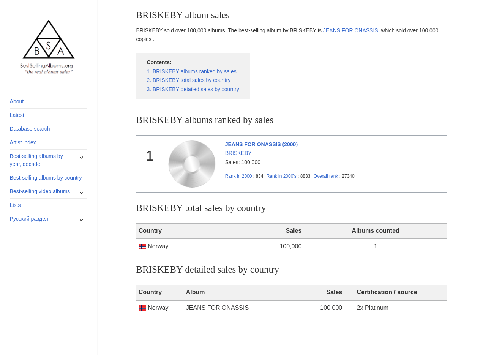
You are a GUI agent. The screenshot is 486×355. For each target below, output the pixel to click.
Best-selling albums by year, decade (36, 160)
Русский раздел (29, 219)
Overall (326, 176)
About (17, 101)
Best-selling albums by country (46, 178)
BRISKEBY (238, 153)
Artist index (23, 142)
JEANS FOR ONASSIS (350, 30)
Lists (15, 205)
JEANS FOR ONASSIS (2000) (261, 144)
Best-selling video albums (40, 191)
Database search (30, 129)
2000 (238, 176)
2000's (282, 176)
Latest (17, 115)
